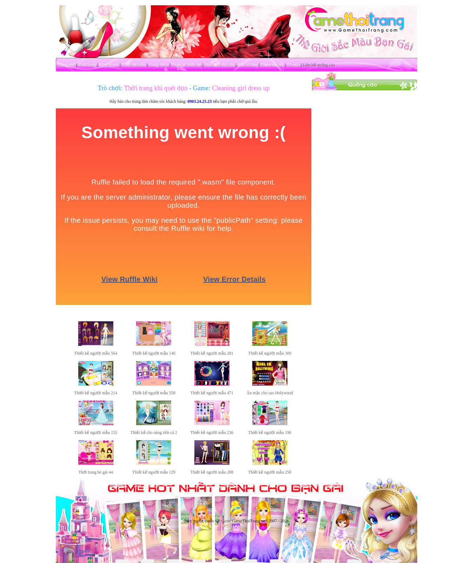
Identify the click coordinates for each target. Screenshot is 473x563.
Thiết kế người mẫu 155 (95, 432)
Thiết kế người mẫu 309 (269, 353)
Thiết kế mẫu (134, 64)
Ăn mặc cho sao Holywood (270, 392)
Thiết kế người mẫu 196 (269, 432)
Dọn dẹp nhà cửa (220, 64)
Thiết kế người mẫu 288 (211, 472)
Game (226, 520)
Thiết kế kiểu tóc (186, 64)
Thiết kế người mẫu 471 (211, 392)
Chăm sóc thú (272, 64)
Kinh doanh (109, 64)
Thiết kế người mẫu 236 (211, 432)
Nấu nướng (248, 64)
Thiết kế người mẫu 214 (95, 392)
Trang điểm (158, 64)
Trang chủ (66, 64)
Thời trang (87, 64)
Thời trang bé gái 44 (96, 472)
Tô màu (293, 64)
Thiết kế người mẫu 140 (153, 353)
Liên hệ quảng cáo (319, 64)
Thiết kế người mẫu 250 (269, 472)
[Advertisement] (364, 196)
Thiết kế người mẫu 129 (153, 472)
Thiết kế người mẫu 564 (95, 353)
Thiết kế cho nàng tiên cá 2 (154, 432)
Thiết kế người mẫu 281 (211, 353)
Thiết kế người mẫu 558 (153, 392)
